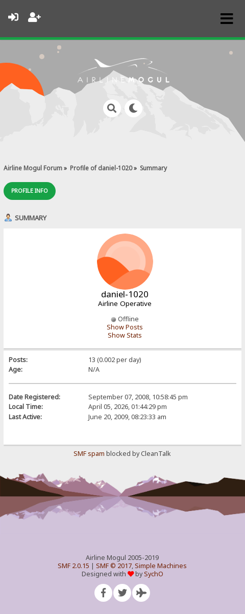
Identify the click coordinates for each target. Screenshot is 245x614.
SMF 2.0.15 (73, 565)
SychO (153, 574)
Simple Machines (161, 565)
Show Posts (125, 327)
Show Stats (125, 335)
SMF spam (89, 453)
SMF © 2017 (114, 565)
